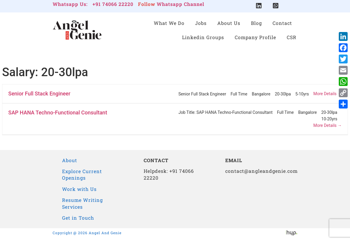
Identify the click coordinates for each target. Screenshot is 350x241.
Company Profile (255, 37)
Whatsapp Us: (70, 4)
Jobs (201, 23)
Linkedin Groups (203, 37)
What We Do (169, 23)
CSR (291, 37)
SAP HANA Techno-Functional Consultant (57, 112)
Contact (282, 23)
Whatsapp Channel (180, 4)
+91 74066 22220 (113, 4)
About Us (228, 23)
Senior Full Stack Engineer (39, 93)
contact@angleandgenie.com (261, 171)
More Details (327, 93)
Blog (256, 23)
